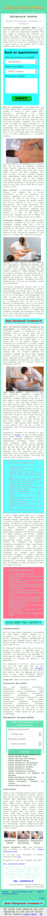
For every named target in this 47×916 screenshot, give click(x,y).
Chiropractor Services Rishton (18, 718)
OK (41, 914)
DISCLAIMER (41, 12)
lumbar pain (8, 170)
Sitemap (5, 891)
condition (35, 34)
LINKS (23, 12)
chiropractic (27, 190)
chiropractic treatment (12, 215)
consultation (8, 194)
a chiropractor (33, 42)
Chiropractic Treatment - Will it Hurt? (20, 220)
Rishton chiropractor (11, 38)
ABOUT (28, 12)
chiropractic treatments (13, 222)
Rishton (18, 435)
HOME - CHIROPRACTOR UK (23, 881)
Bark (15, 515)
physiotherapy (8, 540)
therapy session (23, 217)
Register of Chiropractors (13, 303)
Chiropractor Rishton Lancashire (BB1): (20, 27)
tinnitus (6, 178)
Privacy (42, 898)
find (13, 687)
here (12, 714)
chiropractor (14, 301)
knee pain (23, 172)
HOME (19, 12)
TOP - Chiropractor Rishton (14, 864)
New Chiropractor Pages (23, 891)
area (21, 860)
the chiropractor (32, 194)
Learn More (30, 914)
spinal (18, 46)
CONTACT (34, 12)
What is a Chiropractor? (13, 107)
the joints (19, 228)
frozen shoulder (9, 168)
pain (30, 29)
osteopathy (39, 668)
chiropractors (14, 707)
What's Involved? (10, 190)
